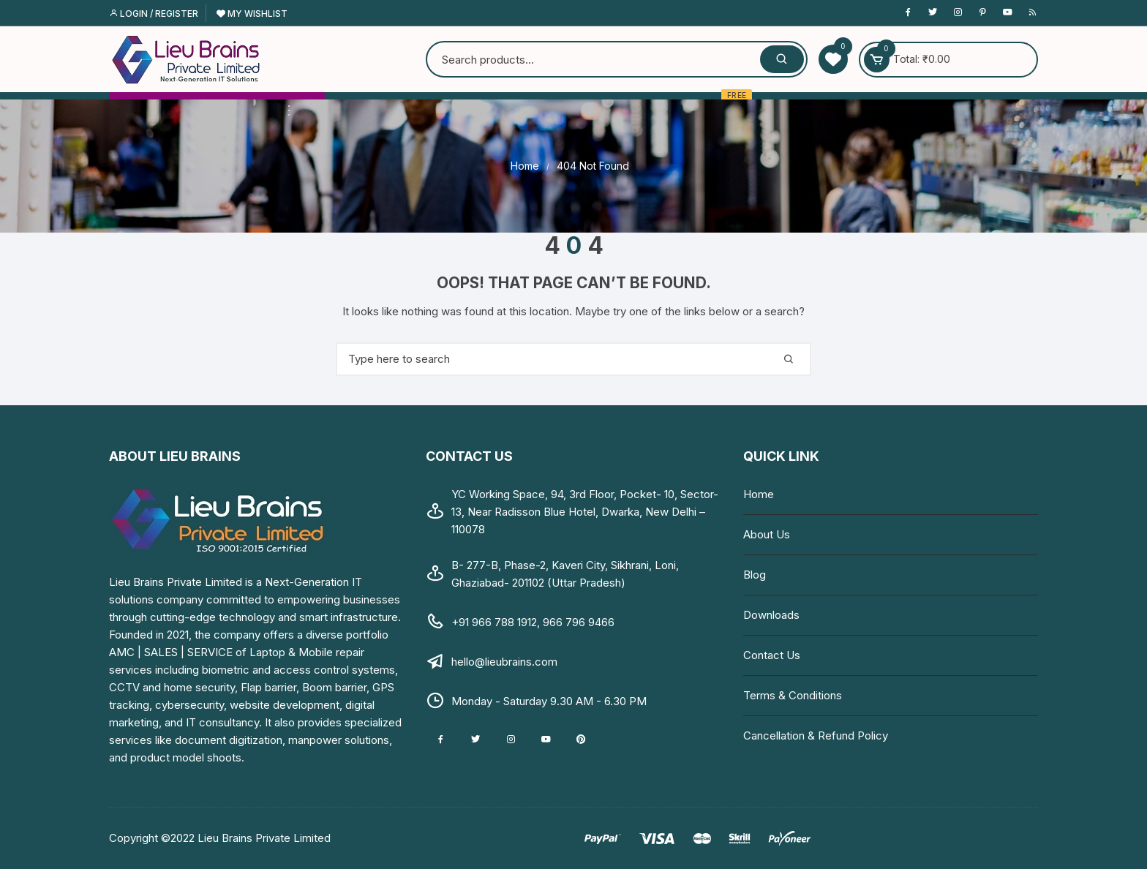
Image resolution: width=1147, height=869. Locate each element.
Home (758, 494)
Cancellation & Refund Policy (815, 735)
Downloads (771, 615)
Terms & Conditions (792, 695)
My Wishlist (252, 13)
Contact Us (771, 655)
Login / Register (153, 13)
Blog (754, 575)
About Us (766, 534)
